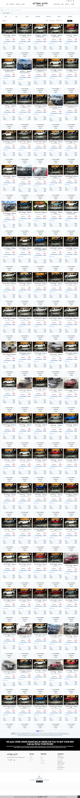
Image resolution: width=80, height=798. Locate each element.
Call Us (9, 56)
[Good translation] (37, 781)
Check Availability (9, 52)
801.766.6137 (60, 760)
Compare (69, 20)
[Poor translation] (41, 781)
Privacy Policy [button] (40, 774)
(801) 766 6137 (40, 5)
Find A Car (31, 758)
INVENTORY (12, 4)
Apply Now (9, 54)
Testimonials (43, 760)
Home (7, 4)
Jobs (30, 760)
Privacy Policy (43, 763)
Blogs (62, 4)
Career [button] (58, 796)
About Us (67, 4)
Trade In (23, 4)
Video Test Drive (57, 4)
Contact (72, 4)
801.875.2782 (60, 769)
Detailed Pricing (9, 43)
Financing (18, 4)
